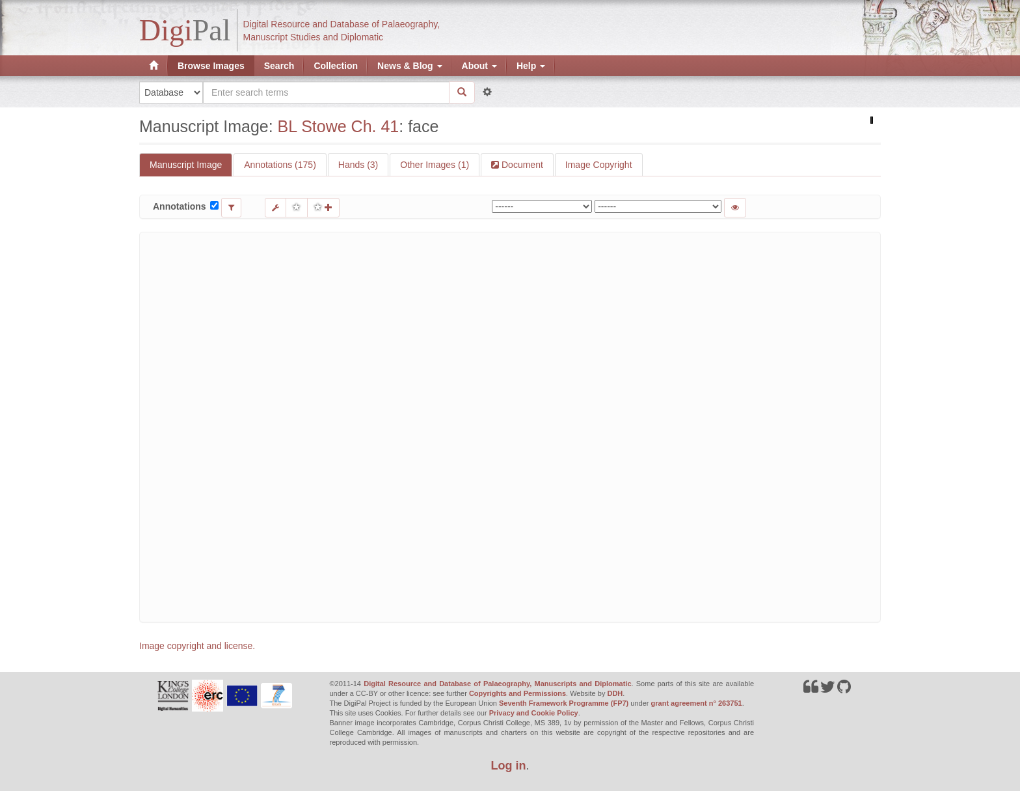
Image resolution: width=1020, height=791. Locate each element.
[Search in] (171, 92)
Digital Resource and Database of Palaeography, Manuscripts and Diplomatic (497, 683)
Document (521, 165)
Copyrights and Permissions (517, 693)
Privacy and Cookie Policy (533, 713)
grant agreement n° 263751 (696, 703)
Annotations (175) (280, 165)
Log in (508, 765)
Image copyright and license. (197, 646)
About (479, 66)
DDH (615, 693)
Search (279, 66)
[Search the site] (326, 92)
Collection (336, 66)
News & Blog (409, 66)
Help (531, 66)
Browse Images (211, 66)
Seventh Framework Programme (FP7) (563, 703)
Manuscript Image (186, 165)
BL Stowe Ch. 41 (338, 126)
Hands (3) (358, 165)
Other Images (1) (434, 165)
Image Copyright (598, 165)
